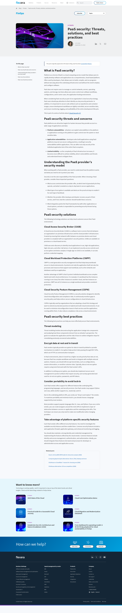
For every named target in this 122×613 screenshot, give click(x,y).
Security (72, 576)
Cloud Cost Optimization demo (86, 498)
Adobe (45, 592)
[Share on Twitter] (102, 45)
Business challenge (21, 566)
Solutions (31, 3)
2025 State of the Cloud (36, 498)
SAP (45, 576)
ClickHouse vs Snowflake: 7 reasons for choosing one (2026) (64, 462)
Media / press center (93, 582)
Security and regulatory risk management (25, 587)
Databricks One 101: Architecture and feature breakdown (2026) (41, 526)
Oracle (45, 571)
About (61, 3)
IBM (45, 569)
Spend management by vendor (52, 566)
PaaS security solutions (24, 77)
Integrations (73, 579)
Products (39, 3)
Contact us (91, 574)
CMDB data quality (20, 582)
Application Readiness (75, 574)
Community (88, 546)
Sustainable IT (19, 589)
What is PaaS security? (23, 67)
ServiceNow (47, 582)
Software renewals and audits (23, 569)
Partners (91, 584)
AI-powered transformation (22, 592)
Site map (104, 601)
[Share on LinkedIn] (97, 45)
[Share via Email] (105, 45)
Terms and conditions (96, 601)
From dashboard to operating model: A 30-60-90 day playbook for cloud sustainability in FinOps (89, 527)
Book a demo (100, 3)
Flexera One (73, 569)
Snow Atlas (72, 571)
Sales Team (74, 546)
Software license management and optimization (27, 571)
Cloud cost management (21, 576)
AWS (45, 584)
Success (46, 3)
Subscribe (79, 13)
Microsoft (46, 574)
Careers (90, 571)
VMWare (46, 579)
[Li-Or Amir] (70, 44)
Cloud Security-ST (75, 113)
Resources (54, 3)
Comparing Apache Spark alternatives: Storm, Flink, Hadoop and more (68, 459)
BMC (45, 589)
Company (91, 566)
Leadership (91, 579)
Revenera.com (92, 587)
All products (73, 582)
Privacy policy (86, 601)
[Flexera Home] (16, 8)
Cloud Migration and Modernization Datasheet (87, 512)
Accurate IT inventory (21, 584)
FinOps (20, 13)
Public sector (19, 594)
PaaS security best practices (25, 80)
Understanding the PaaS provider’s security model (27, 73)
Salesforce (46, 587)
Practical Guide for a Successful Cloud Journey (41, 512)
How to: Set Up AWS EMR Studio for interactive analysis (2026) (65, 455)
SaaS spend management (22, 574)
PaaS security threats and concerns (27, 70)
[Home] (20, 3)
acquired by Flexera (86, 64)
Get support (91, 576)
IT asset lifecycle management (23, 579)
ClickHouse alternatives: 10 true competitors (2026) (62, 466)
